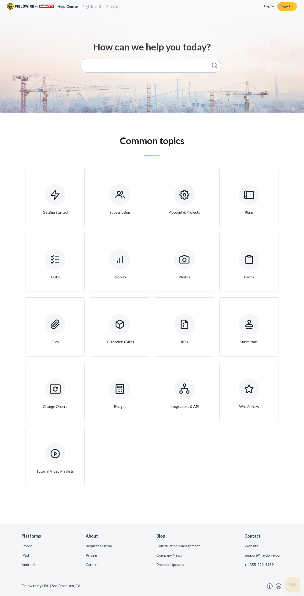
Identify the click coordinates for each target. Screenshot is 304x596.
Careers (92, 564)
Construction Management (178, 545)
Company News (169, 555)
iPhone (27, 545)
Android (28, 564)
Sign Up (287, 6)
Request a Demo (99, 545)
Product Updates (170, 564)
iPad (25, 555)
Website (251, 545)
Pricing (91, 555)
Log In (269, 6)
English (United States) (102, 6)
